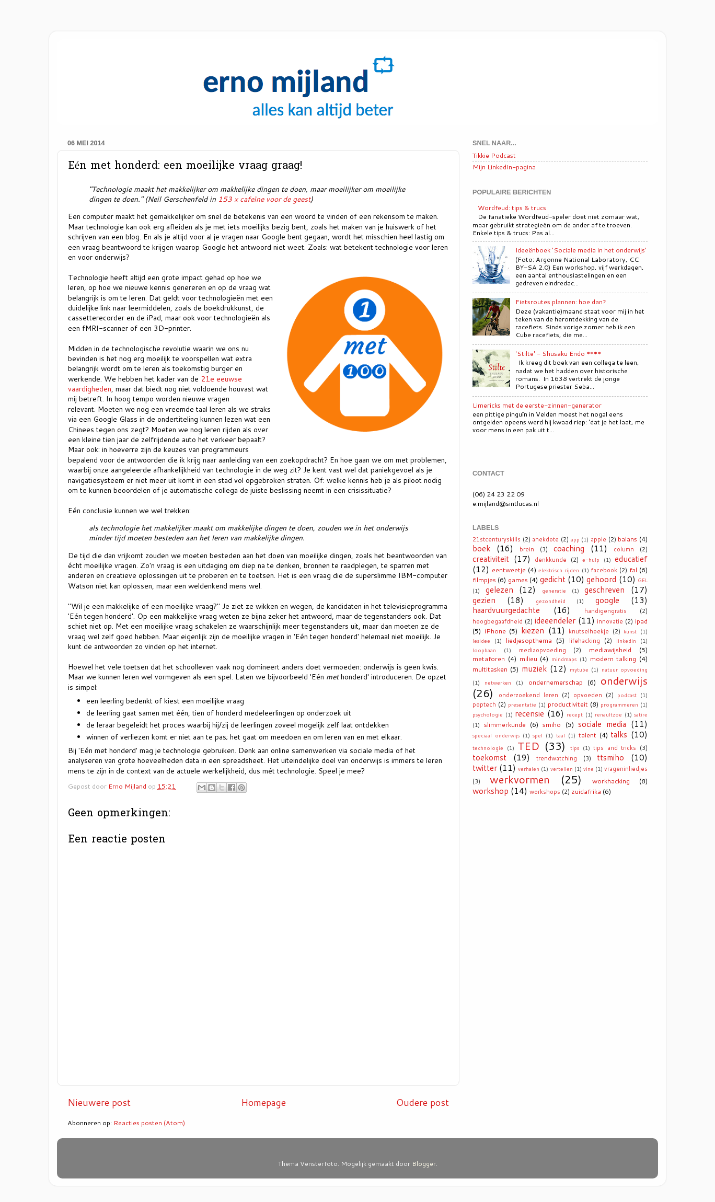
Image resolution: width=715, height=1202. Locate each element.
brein (527, 549)
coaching (568, 548)
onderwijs (624, 680)
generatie (554, 590)
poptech (484, 704)
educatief (631, 558)
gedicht (553, 579)
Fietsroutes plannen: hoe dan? (560, 301)
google (607, 600)
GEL (643, 580)
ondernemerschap (555, 682)
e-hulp (590, 559)
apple (598, 539)
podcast (627, 695)
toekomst (489, 757)
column (624, 549)
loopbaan (484, 650)
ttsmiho (610, 757)
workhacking (611, 780)
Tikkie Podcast (494, 155)
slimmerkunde (505, 724)
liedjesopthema (529, 640)
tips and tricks (614, 748)
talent (587, 734)
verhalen (528, 768)
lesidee (481, 640)
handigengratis (605, 611)
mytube (579, 669)
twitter (484, 767)
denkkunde (551, 560)
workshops (544, 792)
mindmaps (563, 659)
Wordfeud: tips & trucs (512, 207)
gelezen (499, 589)
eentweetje (509, 569)
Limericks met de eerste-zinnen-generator (537, 405)
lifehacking (584, 641)
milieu (528, 658)
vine (588, 768)
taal (560, 735)
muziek (534, 668)
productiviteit (568, 704)
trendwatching (556, 758)
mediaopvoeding (542, 650)
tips (574, 748)
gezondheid (551, 601)
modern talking (613, 658)
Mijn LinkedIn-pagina (504, 166)
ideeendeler (555, 620)
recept (575, 714)
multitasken (490, 669)
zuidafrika (586, 791)
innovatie (610, 621)
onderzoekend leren (528, 695)
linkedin (626, 640)
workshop (490, 790)
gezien (483, 600)
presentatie (522, 704)
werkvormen (520, 779)
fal (633, 569)
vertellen (561, 768)
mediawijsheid (610, 649)
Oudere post (422, 1102)
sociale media (602, 724)
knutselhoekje (589, 631)
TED (528, 745)
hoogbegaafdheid (497, 621)
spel (538, 735)
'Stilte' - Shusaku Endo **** (558, 353)
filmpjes (484, 579)
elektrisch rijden (558, 570)
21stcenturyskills (496, 539)
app (575, 539)
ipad (641, 621)
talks (618, 734)
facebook (604, 570)
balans (627, 539)
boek (481, 548)
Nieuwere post (99, 1102)
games (518, 579)
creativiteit (490, 558)
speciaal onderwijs (496, 735)
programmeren (619, 704)
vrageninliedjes (626, 769)
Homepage (263, 1102)
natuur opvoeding (625, 669)
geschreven (604, 589)
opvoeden (587, 695)
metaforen (488, 658)
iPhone (495, 630)
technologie (487, 748)
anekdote (545, 539)
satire (641, 714)
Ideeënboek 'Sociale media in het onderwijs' (581, 250)
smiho (552, 724)
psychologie (487, 714)
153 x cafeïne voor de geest (264, 199)
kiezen (532, 630)
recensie (529, 713)
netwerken (498, 682)
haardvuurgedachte (506, 610)
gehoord (601, 579)
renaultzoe (608, 714)
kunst (630, 631)
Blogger (424, 1163)
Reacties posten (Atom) (149, 1122)
